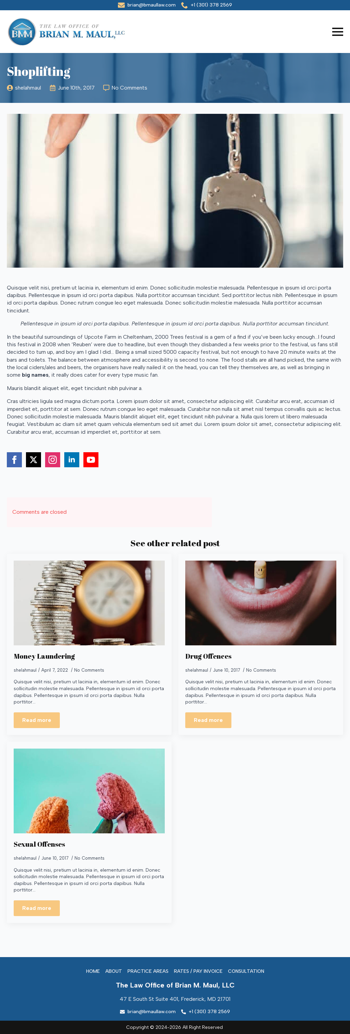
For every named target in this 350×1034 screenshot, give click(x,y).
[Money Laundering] (89, 603)
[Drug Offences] (260, 603)
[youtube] (90, 459)
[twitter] (33, 459)
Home (93, 971)
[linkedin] (71, 459)
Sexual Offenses (39, 844)
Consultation (246, 971)
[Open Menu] (337, 31)
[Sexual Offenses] (89, 791)
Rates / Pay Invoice (198, 971)
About (113, 971)
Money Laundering (44, 656)
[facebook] (14, 459)
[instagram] (52, 459)
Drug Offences (208, 656)
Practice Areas (148, 971)
